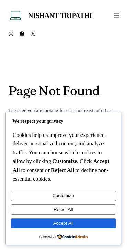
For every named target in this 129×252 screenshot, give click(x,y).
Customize (63, 195)
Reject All (63, 209)
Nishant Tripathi (60, 15)
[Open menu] (116, 15)
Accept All (63, 223)
